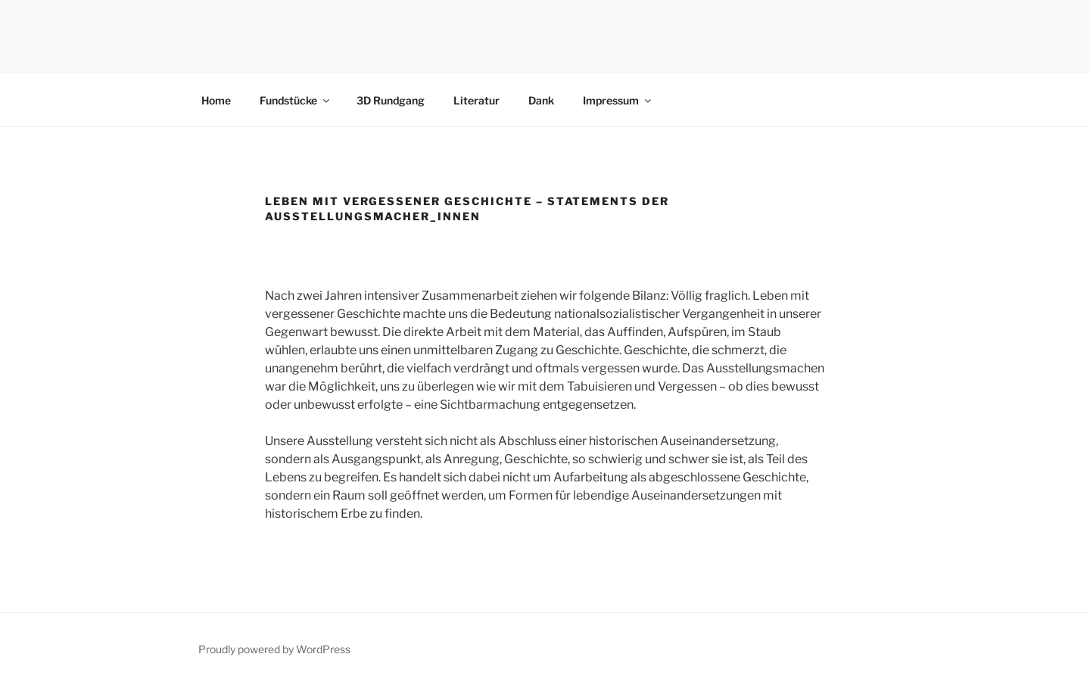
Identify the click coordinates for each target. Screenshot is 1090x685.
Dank (541, 100)
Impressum (618, 100)
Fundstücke (296, 100)
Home (216, 100)
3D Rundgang (391, 100)
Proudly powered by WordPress (274, 649)
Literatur (476, 100)
